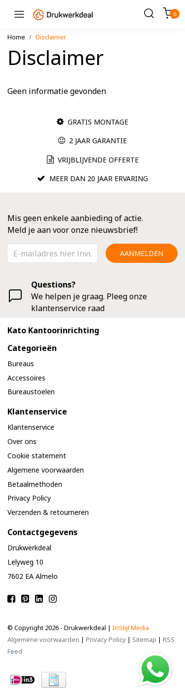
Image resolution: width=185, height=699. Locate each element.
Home (16, 36)
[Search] (149, 14)
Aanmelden (141, 253)
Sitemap (144, 639)
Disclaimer (51, 36)
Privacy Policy (106, 639)
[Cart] (169, 14)
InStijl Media (130, 627)
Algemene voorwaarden (43, 639)
